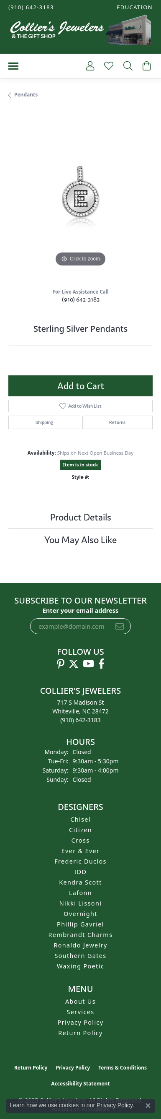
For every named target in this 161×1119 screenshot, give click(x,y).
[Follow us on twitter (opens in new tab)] (74, 664)
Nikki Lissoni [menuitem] (80, 903)
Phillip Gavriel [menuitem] (80, 924)
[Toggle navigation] (13, 66)
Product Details (80, 517)
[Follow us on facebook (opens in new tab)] (101, 664)
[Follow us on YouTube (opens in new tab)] (88, 664)
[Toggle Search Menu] (127, 66)
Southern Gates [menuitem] (80, 956)
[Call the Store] (80, 720)
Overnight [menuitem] (80, 914)
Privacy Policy (81, 1022)
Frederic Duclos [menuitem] (80, 861)
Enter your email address (81, 610)
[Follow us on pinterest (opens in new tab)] (60, 664)
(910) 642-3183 (81, 299)
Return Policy (80, 1033)
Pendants (26, 94)
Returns (117, 422)
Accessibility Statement (80, 1083)
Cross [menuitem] (80, 840)
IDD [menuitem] (80, 872)
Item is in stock (80, 464)
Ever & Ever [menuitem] (80, 851)
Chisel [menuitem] (80, 819)
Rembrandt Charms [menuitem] (81, 935)
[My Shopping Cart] (146, 66)
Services (81, 1012)
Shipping (44, 422)
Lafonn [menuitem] (80, 893)
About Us (80, 1001)
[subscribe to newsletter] (119, 626)
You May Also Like (80, 540)
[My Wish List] (107, 66)
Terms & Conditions (122, 1067)
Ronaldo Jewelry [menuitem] (80, 945)
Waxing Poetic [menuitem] (80, 966)
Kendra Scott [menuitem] (80, 882)
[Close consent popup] (148, 1105)
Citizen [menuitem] (80, 830)
